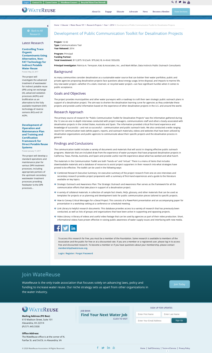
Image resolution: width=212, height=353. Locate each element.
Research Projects (94, 25)
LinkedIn (184, 2)
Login (26, 2)
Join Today (179, 284)
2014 (112, 25)
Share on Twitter (65, 228)
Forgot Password (84, 253)
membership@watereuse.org (72, 248)
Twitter (179, 2)
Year (106, 25)
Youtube (188, 2)
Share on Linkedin (73, 228)
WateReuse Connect (69, 2)
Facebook (176, 2)
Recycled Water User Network (93, 2)
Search (172, 2)
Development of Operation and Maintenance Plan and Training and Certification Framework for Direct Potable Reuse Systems (35, 136)
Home (56, 25)
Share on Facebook (57, 228)
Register (70, 253)
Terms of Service (169, 348)
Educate (65, 25)
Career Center (51, 2)
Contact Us (37, 2)
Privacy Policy (184, 348)
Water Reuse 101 (78, 25)
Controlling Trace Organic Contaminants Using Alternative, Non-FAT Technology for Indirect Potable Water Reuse (34, 58)
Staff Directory (154, 348)
